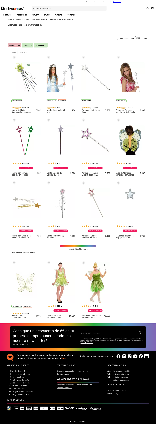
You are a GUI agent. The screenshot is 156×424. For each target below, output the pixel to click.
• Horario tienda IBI (17, 371)
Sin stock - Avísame (26, 168)
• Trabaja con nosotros (19, 394)
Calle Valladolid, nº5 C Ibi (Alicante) (116, 392)
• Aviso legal (14, 383)
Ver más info (124, 2)
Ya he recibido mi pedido (117, 377)
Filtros (144, 38)
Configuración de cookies (21, 391)
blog (63, 358)
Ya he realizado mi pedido (118, 374)
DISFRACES (8, 15)
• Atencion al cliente (18, 386)
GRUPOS (47, 15)
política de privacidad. (86, 343)
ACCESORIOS (22, 15)
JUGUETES (71, 15)
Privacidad (27, 383)
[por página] (24, 52)
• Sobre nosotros (16, 377)
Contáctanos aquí (64, 374)
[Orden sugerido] (126, 38)
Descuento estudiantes (20, 374)
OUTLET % (35, 15)
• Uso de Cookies (16, 388)
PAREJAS (58, 15)
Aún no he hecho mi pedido (118, 371)
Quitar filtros (14, 45)
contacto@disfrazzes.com (118, 380)
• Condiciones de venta (19, 380)
